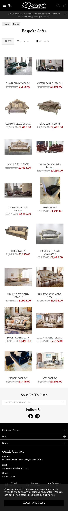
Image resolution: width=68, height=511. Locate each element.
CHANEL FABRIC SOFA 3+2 (18, 83)
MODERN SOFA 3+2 (18, 378)
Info (4, 436)
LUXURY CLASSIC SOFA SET (50, 338)
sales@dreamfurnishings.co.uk (15, 468)
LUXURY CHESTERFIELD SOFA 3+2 (18, 296)
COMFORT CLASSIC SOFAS (18, 124)
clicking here (49, 495)
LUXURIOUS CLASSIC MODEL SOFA (50, 252)
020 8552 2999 (8, 476)
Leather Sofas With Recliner (18, 209)
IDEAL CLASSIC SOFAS (50, 124)
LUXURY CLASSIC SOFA (18, 338)
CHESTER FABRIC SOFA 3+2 (50, 83)
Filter (8, 41)
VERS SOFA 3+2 (50, 378)
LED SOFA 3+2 (50, 208)
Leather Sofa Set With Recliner (50, 166)
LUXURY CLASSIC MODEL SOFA (50, 296)
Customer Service (11, 430)
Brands (5, 443)
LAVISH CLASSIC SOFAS (18, 164)
